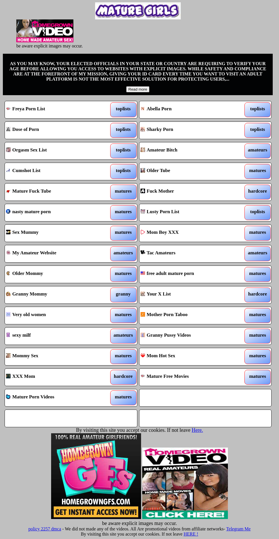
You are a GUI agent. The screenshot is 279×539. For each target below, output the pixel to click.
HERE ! (191, 534)
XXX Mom (53, 377)
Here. (197, 430)
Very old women (53, 315)
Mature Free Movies (188, 377)
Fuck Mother (188, 192)
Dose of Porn (53, 130)
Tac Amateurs (188, 253)
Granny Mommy (53, 295)
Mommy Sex (53, 356)
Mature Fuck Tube (53, 192)
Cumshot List (53, 171)
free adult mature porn (188, 274)
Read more (138, 89)
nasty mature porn (53, 212)
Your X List (188, 295)
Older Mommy (53, 274)
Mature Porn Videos (53, 397)
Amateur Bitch (188, 150)
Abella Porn (188, 109)
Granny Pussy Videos (188, 336)
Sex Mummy (53, 233)
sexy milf (53, 336)
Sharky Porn (188, 130)
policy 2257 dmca (44, 528)
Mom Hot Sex (188, 356)
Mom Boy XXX (188, 233)
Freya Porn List (53, 109)
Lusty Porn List (188, 212)
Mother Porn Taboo (188, 315)
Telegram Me (238, 528)
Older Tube (188, 171)
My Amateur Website (53, 253)
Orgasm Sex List (53, 150)
